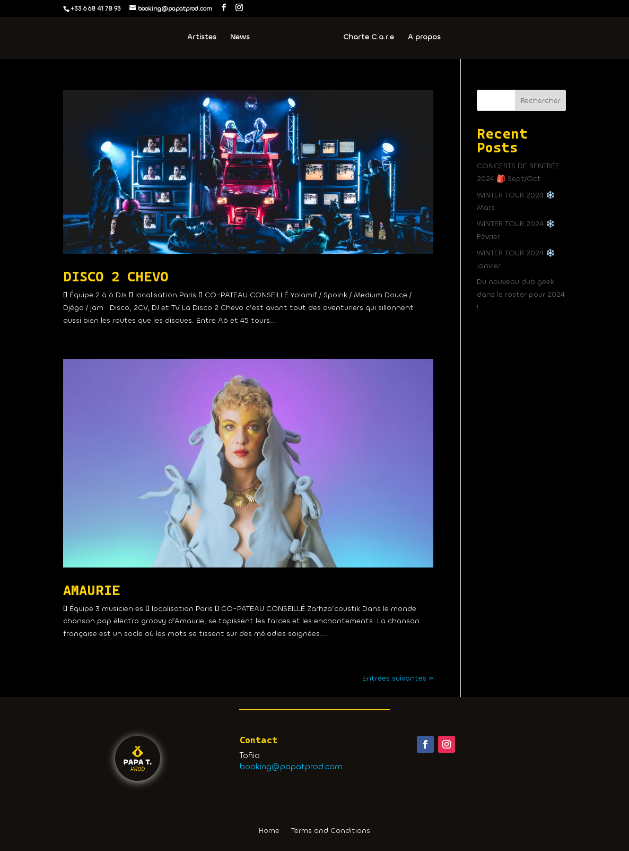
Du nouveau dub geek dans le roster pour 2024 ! (521, 294)
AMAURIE (91, 590)
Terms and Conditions (330, 831)
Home (269, 831)
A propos (424, 37)
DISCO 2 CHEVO (115, 277)
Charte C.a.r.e (368, 37)
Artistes (201, 37)
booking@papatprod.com (291, 766)
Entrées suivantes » (397, 678)
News (240, 37)
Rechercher (541, 101)
